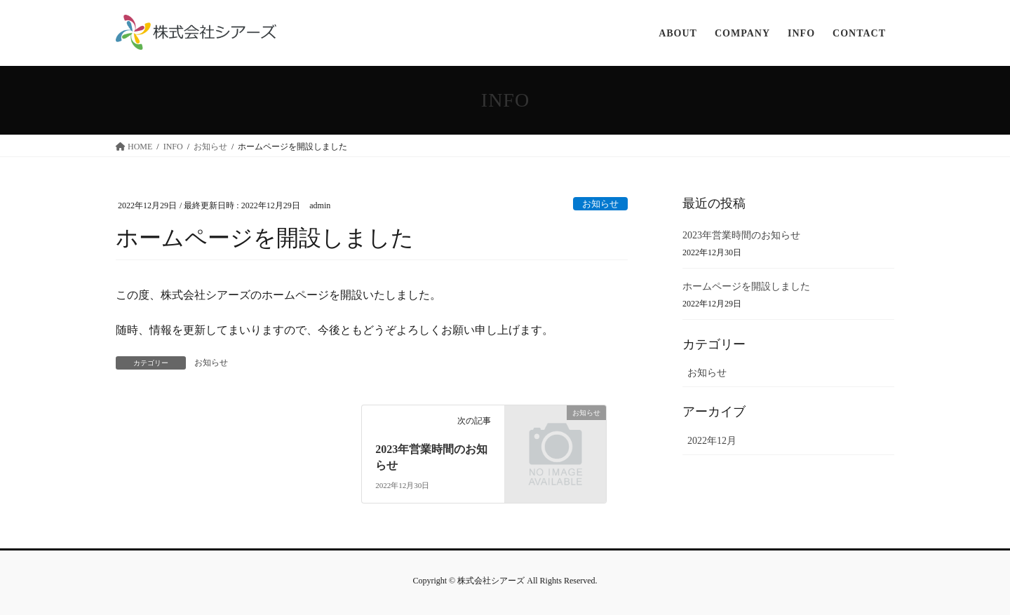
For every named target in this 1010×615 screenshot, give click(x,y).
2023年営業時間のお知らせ (741, 235)
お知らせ (600, 204)
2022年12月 (711, 440)
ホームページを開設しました (746, 286)
